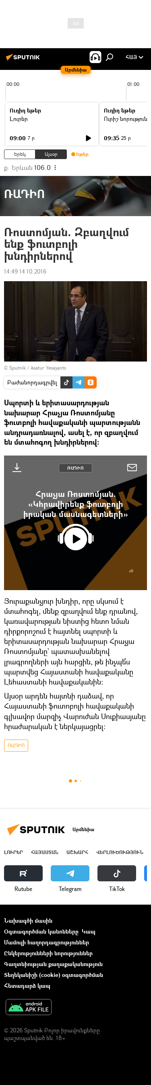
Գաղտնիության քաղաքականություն (53, 964)
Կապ (88, 931)
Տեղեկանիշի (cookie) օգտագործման (53, 975)
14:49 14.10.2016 (25, 271)
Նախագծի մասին (28, 920)
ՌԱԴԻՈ (75, 468)
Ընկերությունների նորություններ (48, 953)
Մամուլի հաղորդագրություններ (46, 942)
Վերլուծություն (119, 852)
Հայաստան (44, 852)
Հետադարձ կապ (27, 985)
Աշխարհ (77, 852)
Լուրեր (19, 119)
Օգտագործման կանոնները (41, 931)
